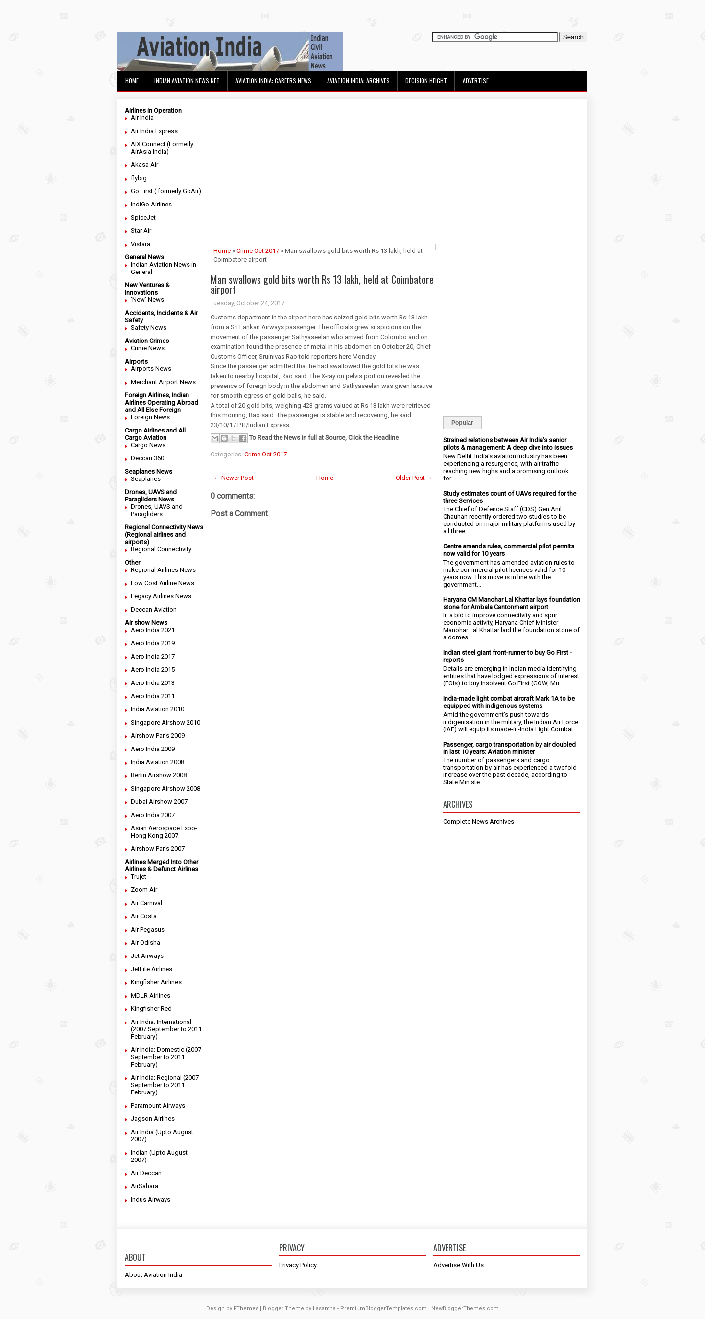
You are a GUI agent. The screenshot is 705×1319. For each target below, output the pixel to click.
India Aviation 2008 (157, 762)
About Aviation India (153, 1274)
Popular (462, 422)
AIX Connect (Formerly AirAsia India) (162, 147)
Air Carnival (146, 903)
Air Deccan (146, 1173)
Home (132, 80)
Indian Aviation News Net (187, 80)
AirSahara (144, 1186)
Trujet (138, 876)
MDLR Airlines (150, 995)
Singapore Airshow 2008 (165, 788)
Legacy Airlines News (161, 596)
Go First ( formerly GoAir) (166, 191)
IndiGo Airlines (151, 204)
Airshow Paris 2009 (158, 735)
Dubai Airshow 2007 (159, 801)
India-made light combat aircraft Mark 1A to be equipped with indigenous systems (509, 702)
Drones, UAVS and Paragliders (157, 510)
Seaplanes (146, 478)
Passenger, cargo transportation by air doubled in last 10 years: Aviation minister (509, 748)
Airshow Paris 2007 (158, 848)
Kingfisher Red (151, 1008)
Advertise (476, 80)
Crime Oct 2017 (257, 250)
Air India (142, 117)
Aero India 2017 (153, 656)
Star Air (141, 230)
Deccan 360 (147, 458)
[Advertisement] (323, 175)
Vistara (140, 244)
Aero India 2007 (153, 815)
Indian (139, 1152)
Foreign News (150, 417)
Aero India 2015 (153, 669)
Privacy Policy (298, 1265)
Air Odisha (145, 942)
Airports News (151, 368)
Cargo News (148, 445)
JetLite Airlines (151, 969)
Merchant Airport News (163, 382)
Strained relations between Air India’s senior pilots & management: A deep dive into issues (508, 443)
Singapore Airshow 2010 (165, 722)
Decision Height (426, 80)
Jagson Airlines (153, 1118)
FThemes (246, 1308)
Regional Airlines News (163, 569)
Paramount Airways (158, 1105)
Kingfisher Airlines (156, 982)
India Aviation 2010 (157, 709)
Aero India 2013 (153, 682)
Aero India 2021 (153, 630)
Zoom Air (144, 889)
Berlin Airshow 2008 (159, 775)
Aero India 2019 (153, 643)
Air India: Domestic (157, 1049)
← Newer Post (233, 477)
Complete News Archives (478, 821)
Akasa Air (144, 164)
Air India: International (161, 1021)
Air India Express (154, 131)
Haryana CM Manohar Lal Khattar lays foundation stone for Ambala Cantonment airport (511, 603)
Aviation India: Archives (358, 80)
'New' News (147, 299)
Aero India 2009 (153, 748)
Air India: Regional (156, 1077)
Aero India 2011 (153, 696)
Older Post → (414, 477)
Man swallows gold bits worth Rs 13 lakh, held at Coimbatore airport (322, 284)
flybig (139, 178)
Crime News (147, 348)
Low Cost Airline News (162, 583)
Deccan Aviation (154, 609)
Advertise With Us (458, 1265)
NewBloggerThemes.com (465, 1308)
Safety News (148, 327)
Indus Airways (150, 1199)
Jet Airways (147, 955)
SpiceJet (143, 217)
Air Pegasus (147, 929)
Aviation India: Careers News (273, 80)
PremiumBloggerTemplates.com (383, 1308)
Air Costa (144, 916)
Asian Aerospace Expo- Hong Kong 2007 (164, 831)
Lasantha (324, 1308)
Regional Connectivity (161, 549)
